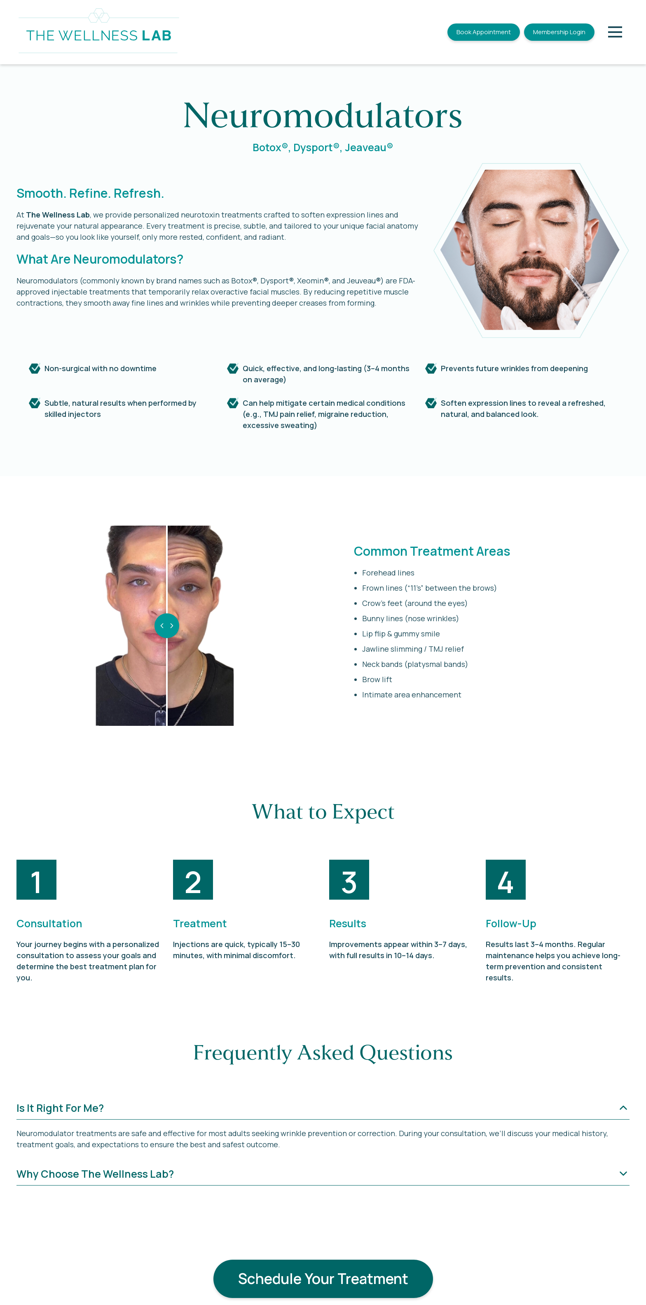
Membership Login (559, 32)
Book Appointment (483, 32)
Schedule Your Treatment (323, 1279)
